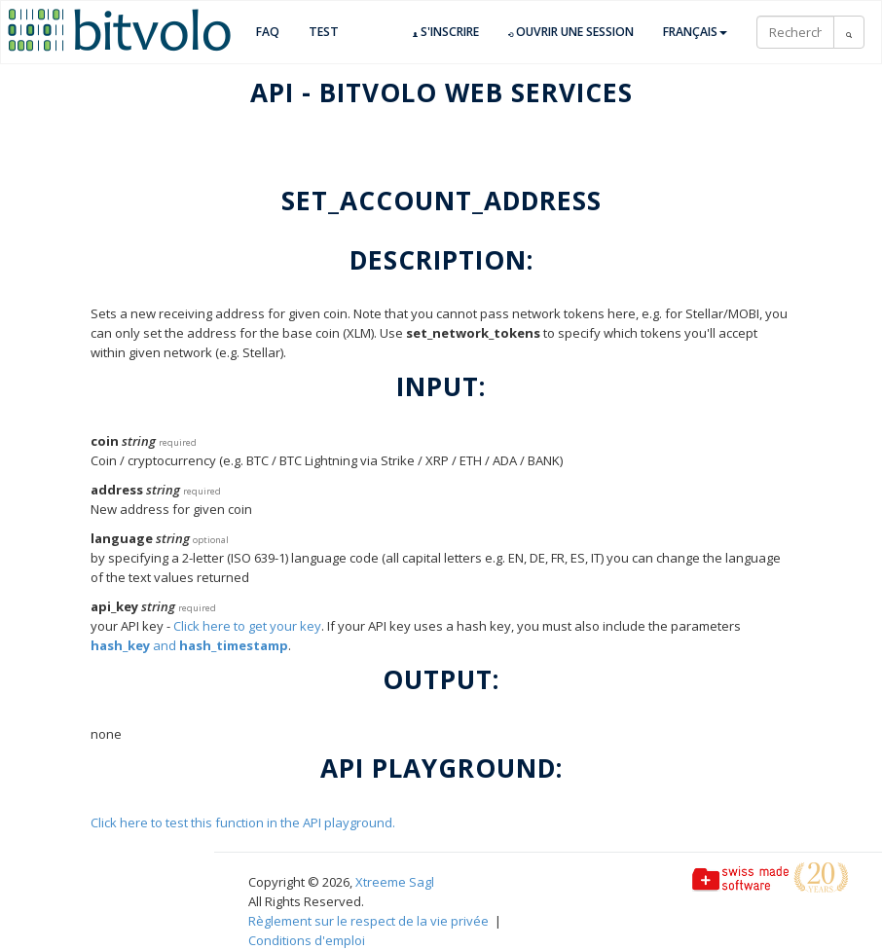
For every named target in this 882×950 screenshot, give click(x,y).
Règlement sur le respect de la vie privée (368, 921)
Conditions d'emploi (306, 940)
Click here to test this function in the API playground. (243, 822)
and (189, 645)
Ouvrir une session (571, 32)
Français (695, 31)
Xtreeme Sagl (394, 882)
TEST (324, 31)
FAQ (267, 31)
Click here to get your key (247, 626)
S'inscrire (446, 32)
